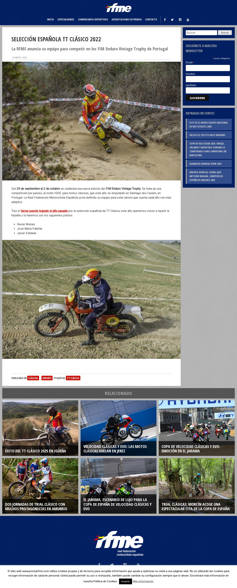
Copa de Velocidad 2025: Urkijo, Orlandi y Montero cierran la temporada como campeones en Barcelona (207, 149)
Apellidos (191, 85)
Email (190, 62)
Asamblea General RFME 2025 (205, 163)
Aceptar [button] (125, 581)
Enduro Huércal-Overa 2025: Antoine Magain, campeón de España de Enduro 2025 (206, 176)
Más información (143, 581)
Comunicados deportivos (93, 19)
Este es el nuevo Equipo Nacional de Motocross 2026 (208, 124)
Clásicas (33, 378)
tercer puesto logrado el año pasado (44, 211)
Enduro (47, 378)
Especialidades (66, 19)
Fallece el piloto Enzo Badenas (207, 135)
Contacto (151, 19)
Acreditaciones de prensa (126, 19)
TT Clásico (73, 378)
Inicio (50, 19)
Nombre (190, 73)
